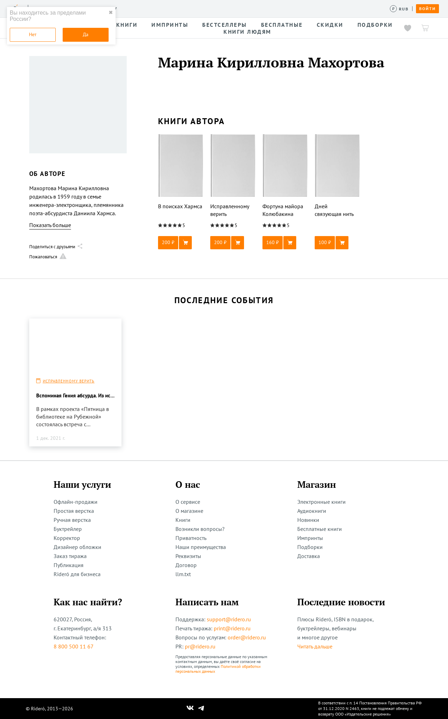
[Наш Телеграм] (200, 708)
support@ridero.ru (229, 619)
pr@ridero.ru (200, 646)
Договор (186, 565)
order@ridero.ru (247, 637)
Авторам (195, 8)
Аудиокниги (311, 510)
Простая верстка (74, 510)
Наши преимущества (200, 546)
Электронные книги (321, 501)
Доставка (308, 555)
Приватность (190, 537)
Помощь (280, 8)
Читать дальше (314, 646)
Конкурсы (162, 8)
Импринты (310, 537)
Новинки (308, 519)
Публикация (69, 565)
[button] (180, 242)
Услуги (132, 8)
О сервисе (187, 501)
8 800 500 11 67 (74, 646)
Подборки (310, 546)
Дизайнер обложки (77, 546)
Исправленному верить (69, 381)
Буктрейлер (68, 528)
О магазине (189, 510)
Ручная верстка (72, 519)
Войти (427, 8)
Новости (225, 8)
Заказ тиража (70, 555)
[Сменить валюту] (399, 9)
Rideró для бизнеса (77, 574)
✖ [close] (111, 12)
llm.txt (183, 574)
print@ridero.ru (232, 628)
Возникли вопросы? (200, 528)
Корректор (67, 537)
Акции (253, 8)
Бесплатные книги (319, 528)
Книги (182, 519)
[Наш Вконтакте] (190, 708)
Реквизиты (188, 555)
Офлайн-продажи (75, 501)
